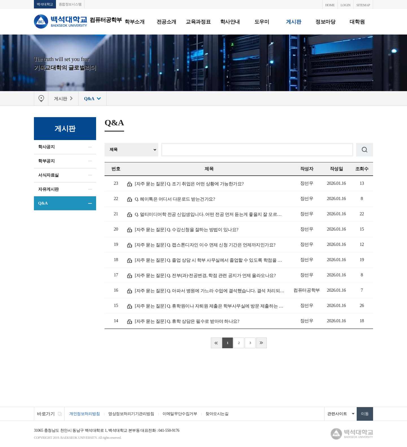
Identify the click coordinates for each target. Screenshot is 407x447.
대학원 (357, 22)
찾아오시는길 (216, 414)
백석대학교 (45, 4)
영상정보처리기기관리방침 (131, 414)
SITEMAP (363, 5)
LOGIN (345, 5)
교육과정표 (198, 22)
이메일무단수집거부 (180, 414)
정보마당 (325, 22)
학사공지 (46, 147)
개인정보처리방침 (84, 414)
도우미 (261, 22)
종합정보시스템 (70, 4)
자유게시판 (48, 189)
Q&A (43, 203)
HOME (330, 5)
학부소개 (134, 22)
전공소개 (166, 22)
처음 (216, 343)
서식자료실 (48, 175)
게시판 (293, 22)
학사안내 (230, 22)
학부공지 (46, 161)
